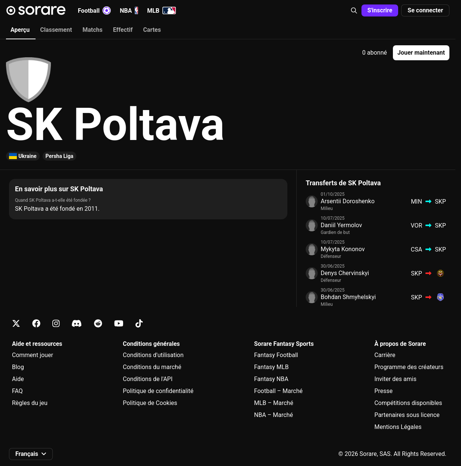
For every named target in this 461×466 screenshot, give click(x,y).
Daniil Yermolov (341, 225)
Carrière (384, 355)
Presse (383, 391)
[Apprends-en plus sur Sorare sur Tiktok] (139, 323)
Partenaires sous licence (406, 414)
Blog (18, 367)
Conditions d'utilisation (153, 355)
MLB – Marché (273, 402)
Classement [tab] (56, 29)
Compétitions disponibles (408, 402)
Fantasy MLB (271, 367)
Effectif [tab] (122, 29)
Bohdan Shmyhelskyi (348, 297)
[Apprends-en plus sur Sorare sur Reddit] (98, 323)
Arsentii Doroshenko (348, 201)
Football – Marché (278, 391)
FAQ (17, 391)
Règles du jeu (30, 402)
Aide (18, 379)
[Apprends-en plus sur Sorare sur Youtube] (118, 323)
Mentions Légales (397, 426)
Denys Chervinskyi (345, 273)
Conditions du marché (152, 367)
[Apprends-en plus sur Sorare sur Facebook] (36, 323)
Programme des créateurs (408, 367)
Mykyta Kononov (343, 249)
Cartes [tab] (152, 29)
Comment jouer (32, 355)
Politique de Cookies (150, 402)
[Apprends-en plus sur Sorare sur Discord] (76, 323)
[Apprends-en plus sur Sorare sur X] (16, 323)
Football (94, 10)
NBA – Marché (273, 414)
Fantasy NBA (271, 379)
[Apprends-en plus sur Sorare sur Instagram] (55, 323)
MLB (161, 10)
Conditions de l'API (148, 379)
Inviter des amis (395, 379)
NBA (129, 10)
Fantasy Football (276, 355)
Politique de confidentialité (158, 391)
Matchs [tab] (92, 29)
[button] (353, 10)
